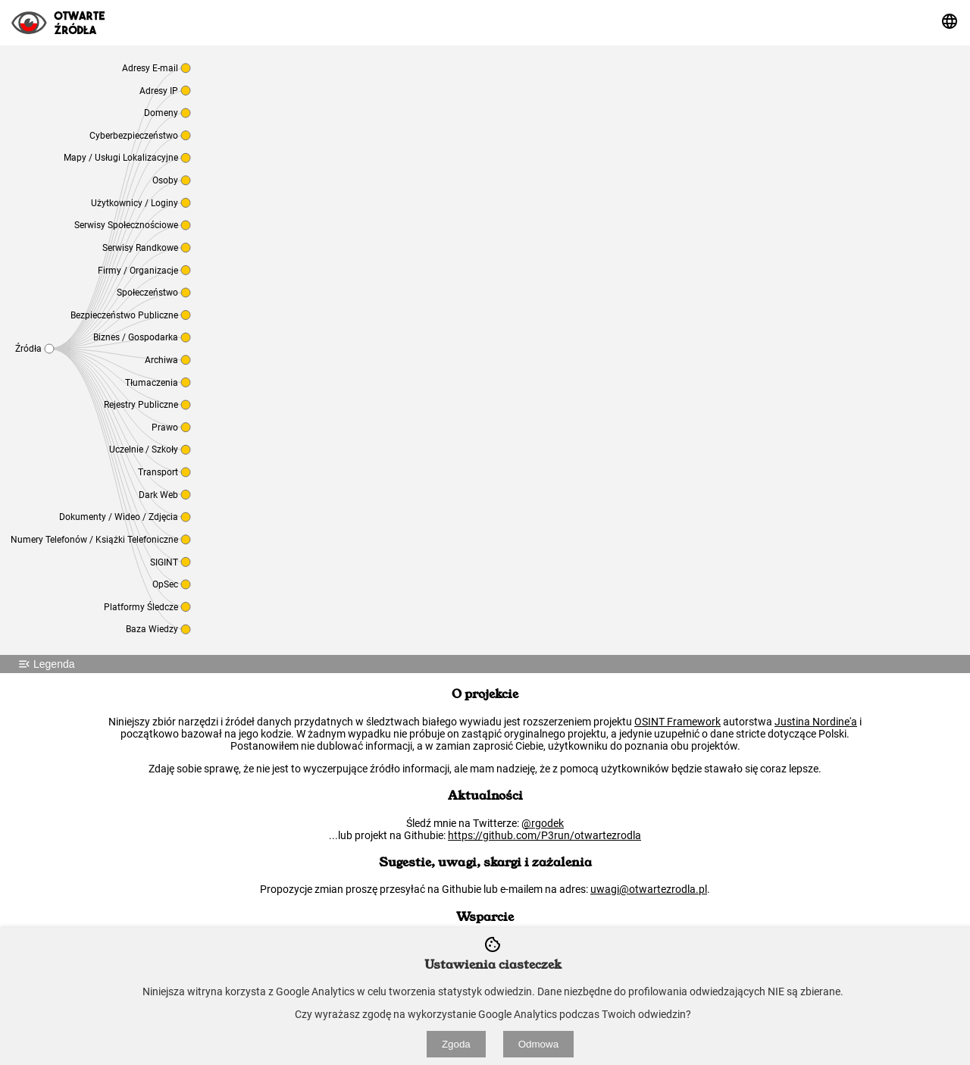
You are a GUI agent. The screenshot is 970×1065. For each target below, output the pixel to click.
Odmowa (538, 1044)
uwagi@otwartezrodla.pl (648, 889)
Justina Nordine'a (815, 722)
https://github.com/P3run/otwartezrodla (544, 835)
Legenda (45, 664)
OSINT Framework (677, 722)
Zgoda (456, 1044)
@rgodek (542, 823)
